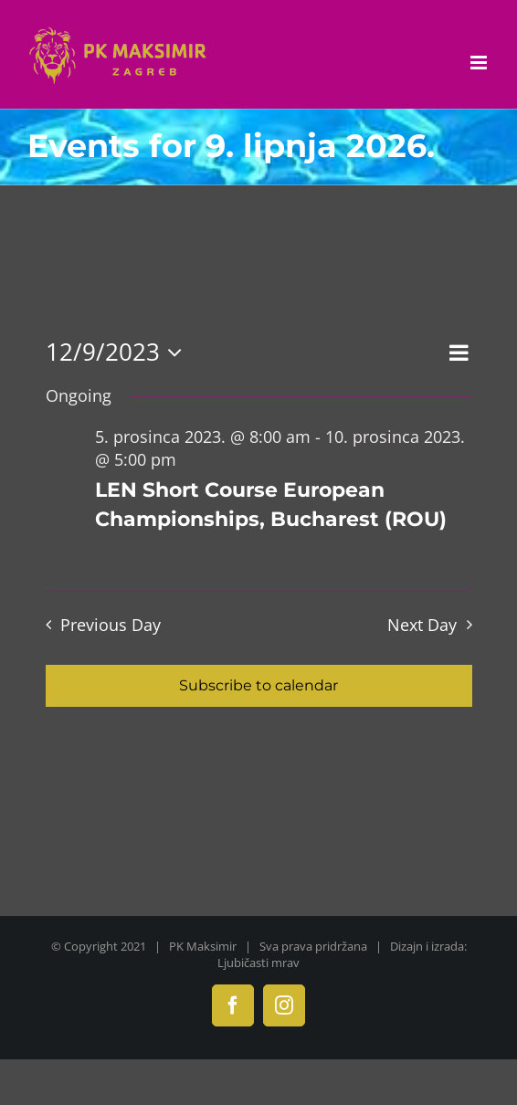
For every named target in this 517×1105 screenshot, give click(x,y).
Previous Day (110, 625)
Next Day (422, 625)
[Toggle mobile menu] (480, 62)
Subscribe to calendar (258, 685)
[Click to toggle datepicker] (119, 352)
